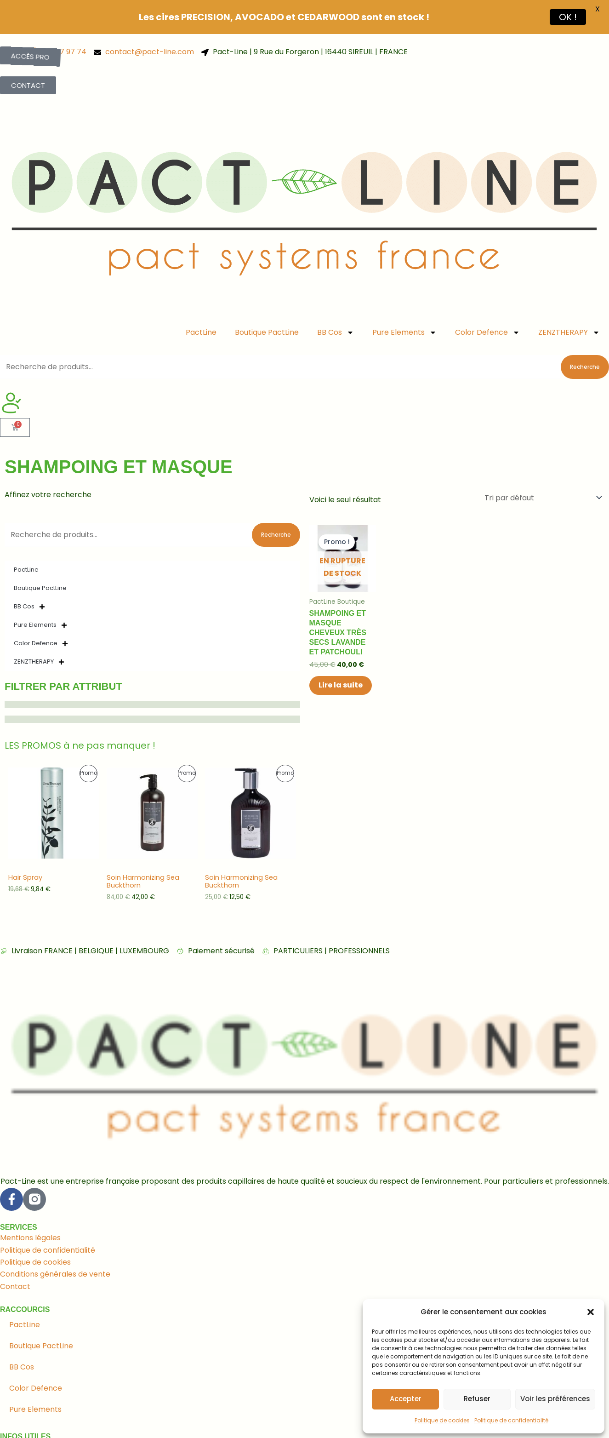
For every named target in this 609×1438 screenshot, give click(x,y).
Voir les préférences (555, 1399)
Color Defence (487, 302)
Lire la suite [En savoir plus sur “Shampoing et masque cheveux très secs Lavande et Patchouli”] (341, 655)
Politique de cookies (442, 1420)
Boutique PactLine (267, 302)
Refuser (477, 1399)
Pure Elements (404, 302)
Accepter (405, 1399)
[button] (590, 1312)
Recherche (585, 337)
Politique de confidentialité (511, 1420)
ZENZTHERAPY (569, 302)
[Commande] (542, 468)
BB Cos (335, 302)
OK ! (568, 17)
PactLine (201, 302)
